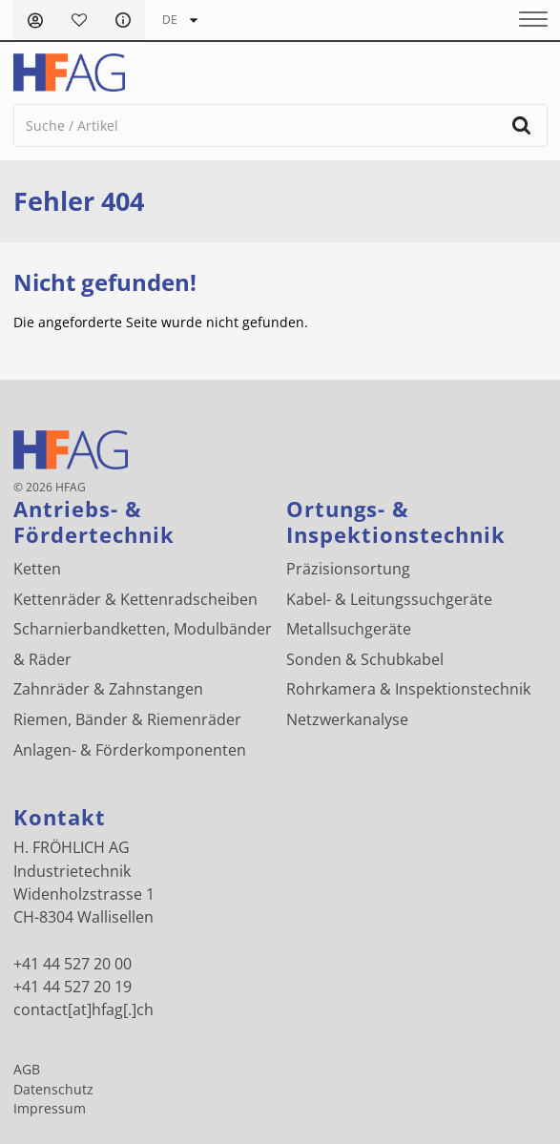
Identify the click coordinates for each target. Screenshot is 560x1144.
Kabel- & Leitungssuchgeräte (389, 599)
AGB (26, 1069)
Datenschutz (53, 1089)
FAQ (123, 20)
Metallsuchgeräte (348, 628)
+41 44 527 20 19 (72, 986)
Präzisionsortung (348, 568)
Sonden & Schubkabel (365, 659)
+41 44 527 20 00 (72, 963)
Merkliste (79, 20)
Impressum (49, 1108)
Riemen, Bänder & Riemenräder (127, 719)
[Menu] (526, 20)
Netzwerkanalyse (347, 719)
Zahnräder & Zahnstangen (108, 688)
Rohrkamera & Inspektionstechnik (408, 688)
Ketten (37, 568)
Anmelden (35, 20)
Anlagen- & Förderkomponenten (129, 749)
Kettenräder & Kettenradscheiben (135, 599)
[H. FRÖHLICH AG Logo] (69, 72)
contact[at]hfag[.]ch (83, 1009)
